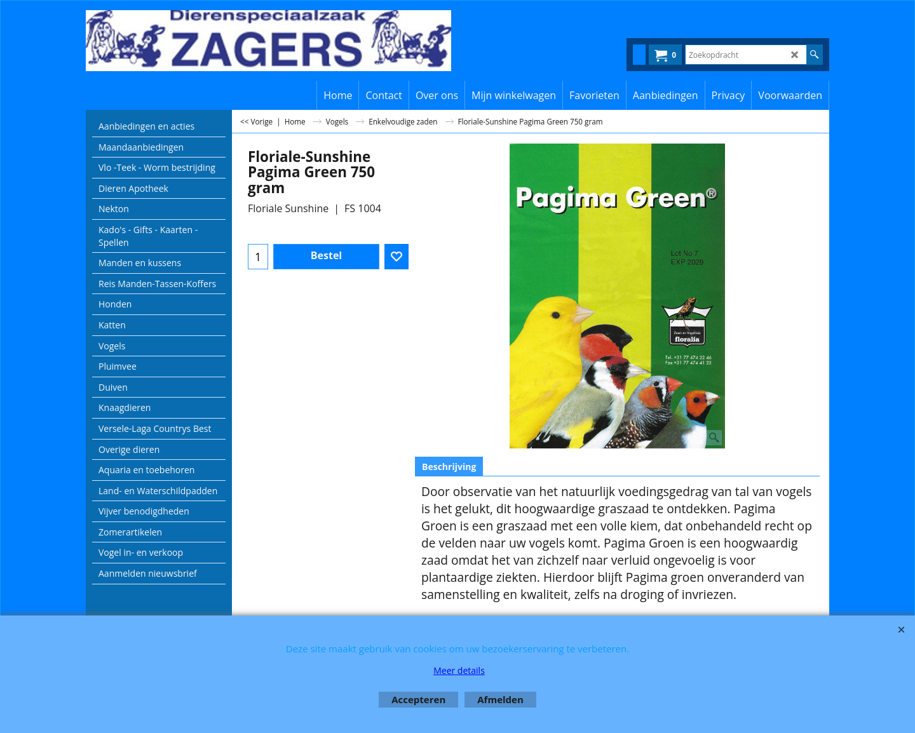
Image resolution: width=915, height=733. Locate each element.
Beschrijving (449, 467)
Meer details (459, 670)
